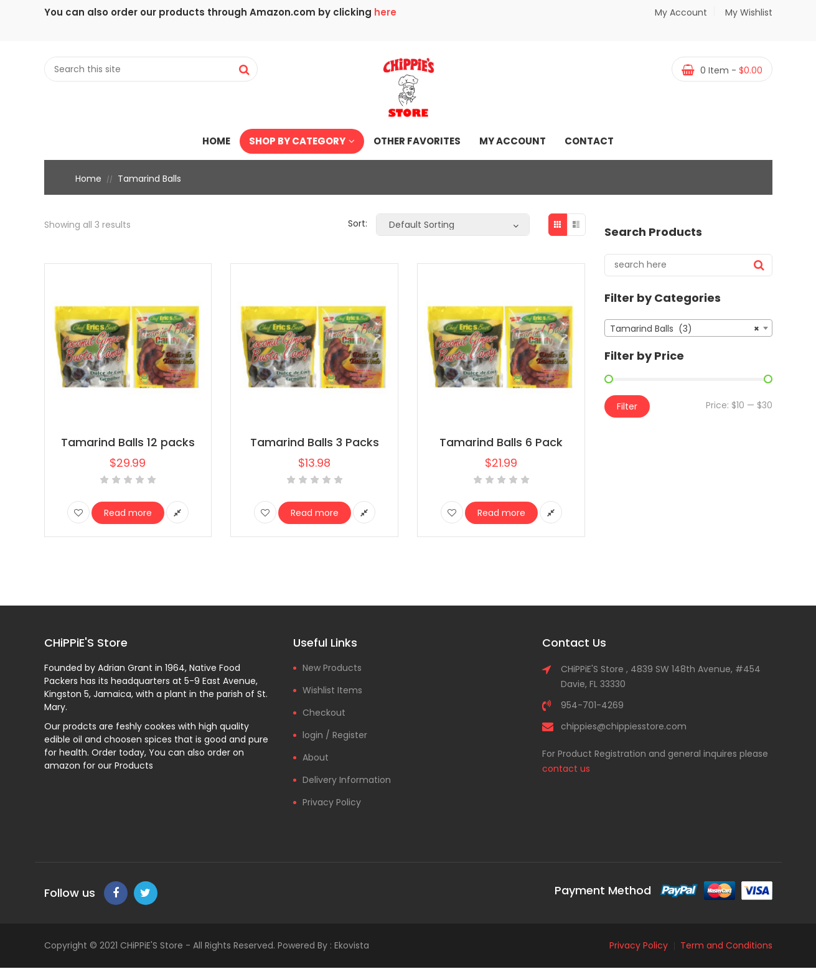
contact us (566, 768)
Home (216, 141)
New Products (332, 668)
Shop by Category (302, 141)
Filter (627, 406)
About (315, 757)
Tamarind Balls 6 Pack (501, 442)
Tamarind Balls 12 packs (128, 442)
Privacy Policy (331, 802)
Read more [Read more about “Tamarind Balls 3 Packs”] (315, 513)
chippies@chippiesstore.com (624, 726)
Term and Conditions (726, 945)
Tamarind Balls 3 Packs (314, 442)
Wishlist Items (332, 690)
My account (512, 141)
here (385, 12)
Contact (589, 141)
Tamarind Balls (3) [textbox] (684, 328)
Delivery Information (346, 780)
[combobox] (688, 328)
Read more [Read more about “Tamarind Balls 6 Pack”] (501, 513)
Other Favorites (417, 141)
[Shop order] (453, 224)
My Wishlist (747, 12)
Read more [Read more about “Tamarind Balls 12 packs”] (128, 513)
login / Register (334, 735)
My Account (681, 12)
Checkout (323, 712)
